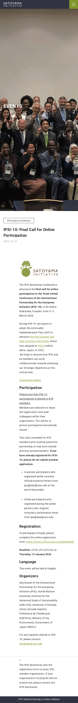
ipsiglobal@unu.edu (30, 643)
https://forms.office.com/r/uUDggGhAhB (50, 541)
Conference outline (30, 380)
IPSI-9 (41, 345)
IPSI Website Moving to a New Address (39, 699)
